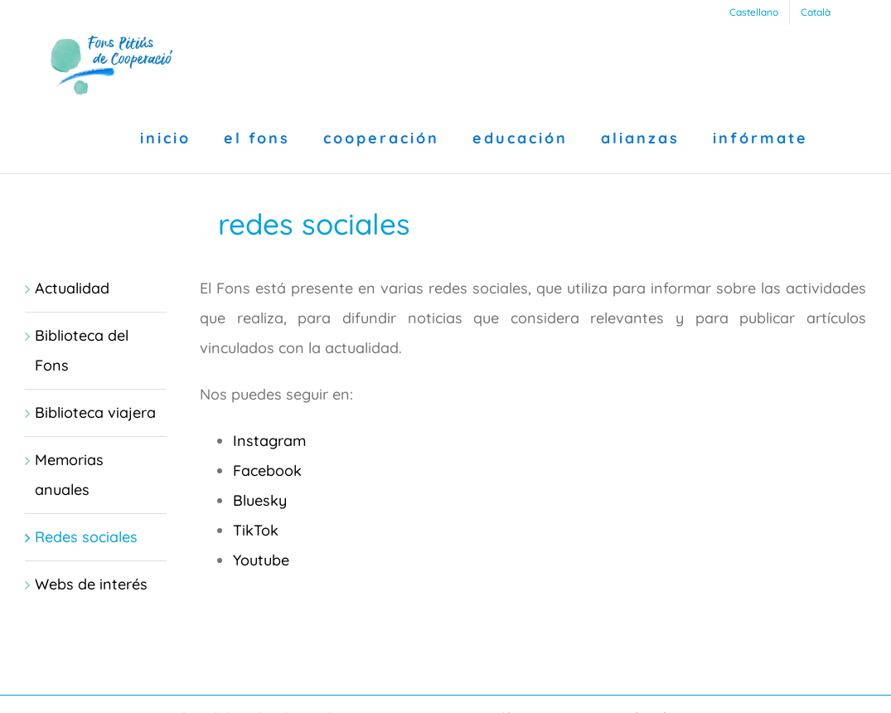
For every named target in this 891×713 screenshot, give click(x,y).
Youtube (261, 560)
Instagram (269, 440)
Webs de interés (91, 584)
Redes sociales (86, 536)
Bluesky (260, 500)
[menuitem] (754, 12)
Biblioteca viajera (95, 412)
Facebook (267, 470)
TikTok (255, 530)
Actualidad (72, 288)
